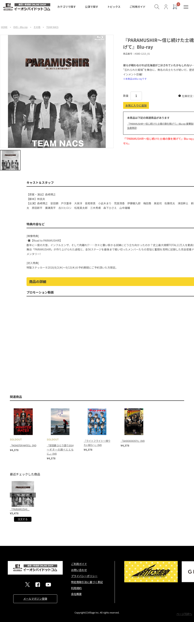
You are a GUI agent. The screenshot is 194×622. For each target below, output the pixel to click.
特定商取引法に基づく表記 (87, 582)
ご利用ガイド (138, 6)
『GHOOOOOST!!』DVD (132, 441)
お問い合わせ (79, 570)
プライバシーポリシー (84, 576)
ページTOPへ (184, 614)
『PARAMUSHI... (19, 509)
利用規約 (76, 588)
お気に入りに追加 (136, 105)
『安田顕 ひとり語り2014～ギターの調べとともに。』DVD (60, 449)
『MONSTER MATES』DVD (23, 445)
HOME (4, 27)
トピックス (113, 6)
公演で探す (91, 6)
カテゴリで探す (66, 6)
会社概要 (76, 594)
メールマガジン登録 (35, 598)
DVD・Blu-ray (20, 27)
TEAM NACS (52, 27)
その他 (37, 27)
